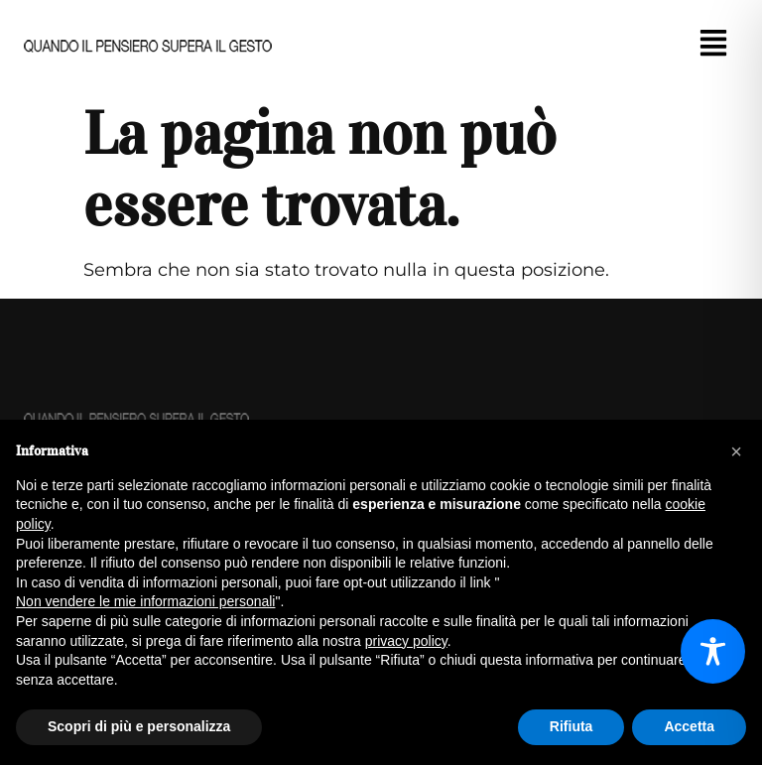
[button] (713, 45)
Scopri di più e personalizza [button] (139, 726)
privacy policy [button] (406, 641)
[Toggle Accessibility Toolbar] (713, 651)
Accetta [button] (689, 726)
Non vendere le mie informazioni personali (145, 601)
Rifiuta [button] (571, 726)
